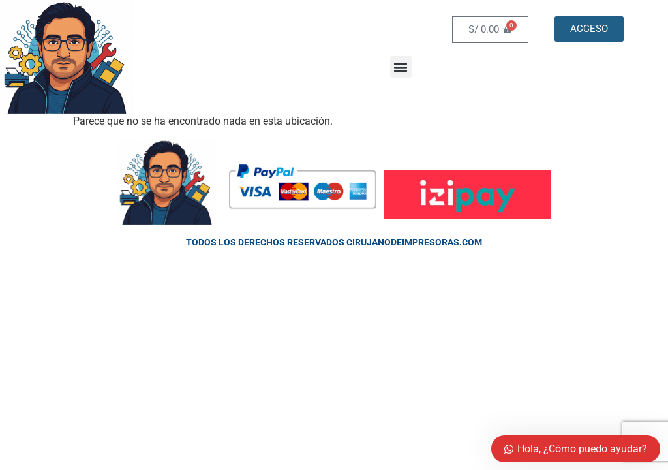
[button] (401, 67)
